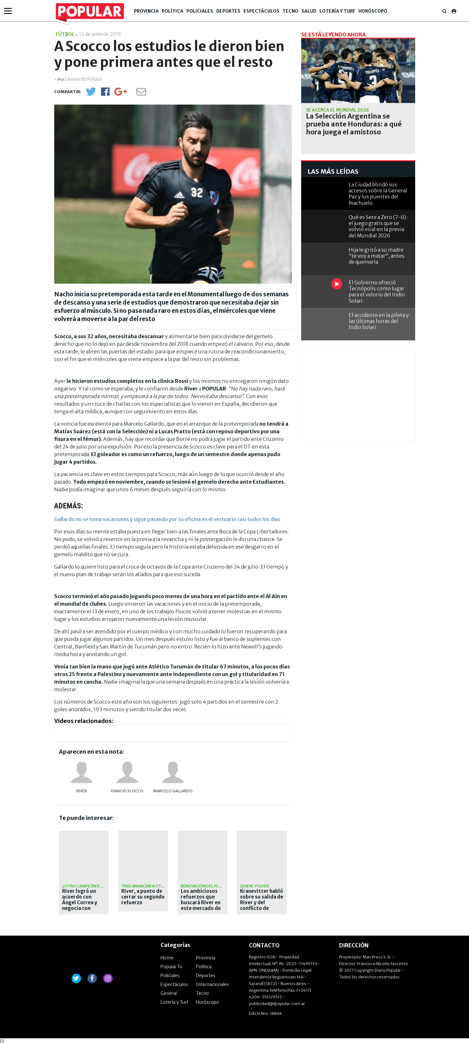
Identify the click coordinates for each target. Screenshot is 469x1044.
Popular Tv (171, 967)
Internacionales (212, 984)
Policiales (200, 11)
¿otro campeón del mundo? (92, 886)
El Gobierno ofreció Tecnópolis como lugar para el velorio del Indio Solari (377, 291)
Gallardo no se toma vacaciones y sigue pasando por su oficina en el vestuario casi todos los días (167, 519)
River (81, 791)
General (169, 993)
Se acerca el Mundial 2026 (337, 110)
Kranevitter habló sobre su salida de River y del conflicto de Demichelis (261, 902)
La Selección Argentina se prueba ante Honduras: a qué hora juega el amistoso (354, 124)
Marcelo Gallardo (173, 791)
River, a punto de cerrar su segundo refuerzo (143, 896)
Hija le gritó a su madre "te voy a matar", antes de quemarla (376, 256)
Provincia (146, 11)
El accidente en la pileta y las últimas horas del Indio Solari (379, 321)
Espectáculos (261, 11)
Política (172, 11)
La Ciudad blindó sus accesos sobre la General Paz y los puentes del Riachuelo (378, 193)
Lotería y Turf (337, 11)
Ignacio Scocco (127, 791)
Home (167, 958)
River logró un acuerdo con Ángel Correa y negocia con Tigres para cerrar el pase (79, 905)
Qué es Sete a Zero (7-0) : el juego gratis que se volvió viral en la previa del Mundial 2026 (378, 226)
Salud (308, 11)
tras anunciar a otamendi (148, 886)
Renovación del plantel (206, 886)
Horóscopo (372, 11)
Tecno (290, 11)
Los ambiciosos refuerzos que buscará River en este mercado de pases (201, 902)
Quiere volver (254, 886)
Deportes (228, 11)
